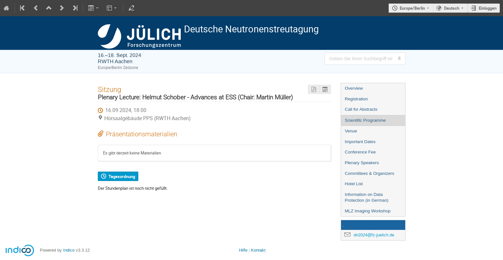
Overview (354, 88)
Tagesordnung (122, 176)
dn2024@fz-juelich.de (374, 235)
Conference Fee (360, 152)
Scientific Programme (365, 120)
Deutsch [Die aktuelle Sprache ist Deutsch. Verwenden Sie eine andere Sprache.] (451, 8)
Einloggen (488, 8)
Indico (68, 250)
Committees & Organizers (369, 173)
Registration (356, 98)
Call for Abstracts (361, 109)
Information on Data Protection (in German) (367, 197)
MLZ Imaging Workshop (368, 211)
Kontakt (258, 250)
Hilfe (243, 250)
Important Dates (360, 141)
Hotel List (354, 183)
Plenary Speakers (362, 162)
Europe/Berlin (412, 8)
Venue (351, 131)
